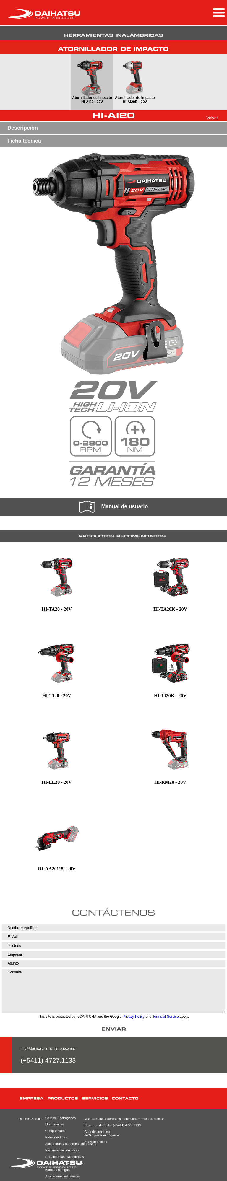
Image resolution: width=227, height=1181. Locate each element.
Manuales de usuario (97, 1118)
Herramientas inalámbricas (63, 1157)
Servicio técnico (95, 1141)
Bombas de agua (57, 1170)
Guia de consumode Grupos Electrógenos (97, 1133)
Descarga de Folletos (97, 1125)
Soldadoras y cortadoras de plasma (63, 1144)
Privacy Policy (133, 1016)
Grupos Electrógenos (60, 1118)
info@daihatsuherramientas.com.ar (48, 1048)
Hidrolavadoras (56, 1137)
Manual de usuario (113, 507)
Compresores (55, 1131)
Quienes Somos (29, 1118)
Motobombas (54, 1124)
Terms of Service (165, 1016)
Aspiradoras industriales (62, 1176)
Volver (212, 117)
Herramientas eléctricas (62, 1150)
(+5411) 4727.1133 (126, 1125)
